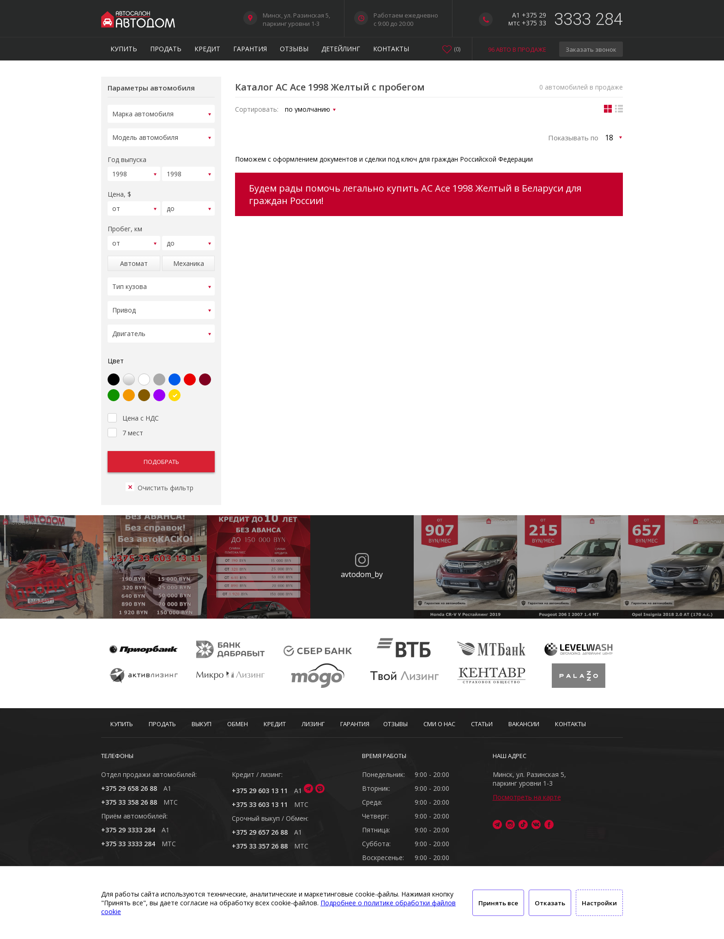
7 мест (125, 420)
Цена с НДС (133, 405)
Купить (123, 48)
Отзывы (294, 48)
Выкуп (201, 724)
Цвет (116, 349)
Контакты (391, 48)
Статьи (482, 724)
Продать (165, 48)
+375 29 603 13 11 (260, 790)
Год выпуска (127, 156)
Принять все (498, 903)
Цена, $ (119, 190)
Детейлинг (340, 48)
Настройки (599, 903)
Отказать (550, 903)
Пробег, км (125, 223)
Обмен (237, 724)
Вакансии (523, 724)
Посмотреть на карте (527, 797)
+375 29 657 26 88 (260, 832)
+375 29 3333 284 (128, 829)
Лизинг (313, 724)
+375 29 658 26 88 (129, 788)
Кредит (207, 48)
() (457, 49)
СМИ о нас (439, 724)
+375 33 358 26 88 (129, 802)
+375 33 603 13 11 (260, 804)
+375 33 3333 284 (128, 843)
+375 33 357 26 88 (260, 846)
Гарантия (250, 48)
